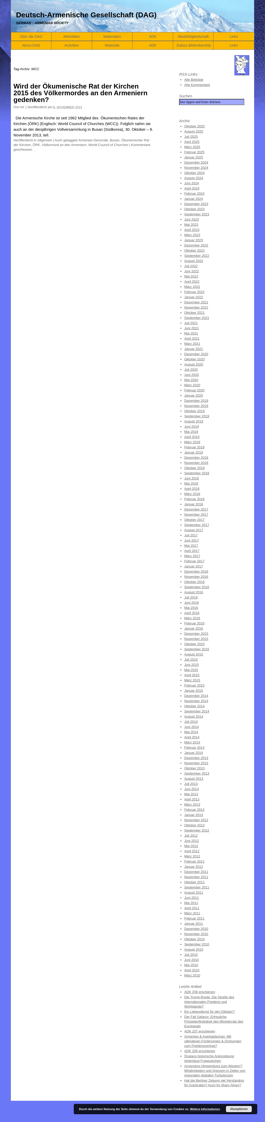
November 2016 (196, 577)
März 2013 (192, 804)
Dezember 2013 (196, 758)
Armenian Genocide (93, 140)
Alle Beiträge (193, 80)
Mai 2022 (191, 276)
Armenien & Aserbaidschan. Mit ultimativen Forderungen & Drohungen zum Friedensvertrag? (212, 1041)
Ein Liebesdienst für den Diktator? (209, 1012)
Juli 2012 (191, 835)
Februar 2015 (194, 685)
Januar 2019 (193, 452)
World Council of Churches (108, 145)
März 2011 (192, 913)
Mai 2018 (191, 483)
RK (22, 107)
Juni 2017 (191, 540)
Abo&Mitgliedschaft (193, 36)
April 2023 (192, 230)
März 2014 (192, 742)
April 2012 (192, 851)
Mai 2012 (191, 846)
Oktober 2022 (194, 250)
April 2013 (192, 799)
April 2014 (192, 737)
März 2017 (192, 556)
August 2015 (193, 654)
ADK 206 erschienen (199, 1051)
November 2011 (196, 877)
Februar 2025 (194, 152)
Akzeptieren (239, 1109)
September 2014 (196, 711)
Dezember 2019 (196, 401)
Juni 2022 (191, 271)
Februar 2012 (194, 861)
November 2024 (196, 168)
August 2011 (193, 892)
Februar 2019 (194, 447)
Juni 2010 (191, 960)
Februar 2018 (194, 499)
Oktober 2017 (194, 520)
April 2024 (192, 188)
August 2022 (193, 261)
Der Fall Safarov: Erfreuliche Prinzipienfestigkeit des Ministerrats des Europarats (213, 1021)
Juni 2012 (191, 841)
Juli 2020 (191, 369)
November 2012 (196, 820)
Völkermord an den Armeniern (64, 145)
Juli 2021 (191, 323)
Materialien (112, 36)
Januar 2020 (193, 395)
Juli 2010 (191, 955)
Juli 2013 (191, 784)
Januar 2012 (193, 867)
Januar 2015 (193, 691)
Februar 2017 (194, 561)
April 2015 (192, 675)
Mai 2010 (191, 965)
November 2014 (196, 701)
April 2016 (192, 613)
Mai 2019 (191, 432)
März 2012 (192, 856)
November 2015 (196, 639)
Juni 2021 (191, 328)
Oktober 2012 (194, 825)
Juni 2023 (191, 219)
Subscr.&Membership (193, 45)
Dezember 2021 (196, 302)
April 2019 (192, 437)
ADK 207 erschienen (199, 1031)
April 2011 (192, 908)
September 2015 (196, 649)
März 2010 (192, 975)
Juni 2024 (191, 183)
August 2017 (193, 530)
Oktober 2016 (194, 582)
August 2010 (193, 949)
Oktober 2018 (194, 468)
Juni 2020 (191, 375)
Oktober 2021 (194, 313)
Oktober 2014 (194, 706)
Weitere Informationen (205, 1109)
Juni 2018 (191, 478)
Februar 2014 (194, 747)
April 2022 (192, 281)
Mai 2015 (191, 670)
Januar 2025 (193, 157)
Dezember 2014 (196, 696)
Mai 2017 (191, 546)
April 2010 (192, 970)
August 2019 (193, 421)
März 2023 (192, 235)
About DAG (31, 45)
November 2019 (196, 406)
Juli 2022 (191, 266)
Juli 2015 (191, 659)
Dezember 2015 (196, 634)
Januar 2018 (193, 504)
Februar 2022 (194, 292)
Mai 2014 (191, 732)
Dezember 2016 (196, 571)
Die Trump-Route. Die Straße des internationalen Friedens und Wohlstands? (209, 1001)
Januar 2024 (193, 199)
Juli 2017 (191, 535)
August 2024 (193, 178)
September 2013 (196, 773)
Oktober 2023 (194, 209)
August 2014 (193, 716)
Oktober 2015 (194, 644)
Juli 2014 (191, 722)
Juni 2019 (191, 426)
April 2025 (192, 142)
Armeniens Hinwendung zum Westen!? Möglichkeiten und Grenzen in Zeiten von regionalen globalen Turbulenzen (214, 1070)
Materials (112, 45)
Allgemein (44, 140)
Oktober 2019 (194, 411)
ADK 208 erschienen (199, 992)
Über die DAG (31, 36)
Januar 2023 (193, 240)
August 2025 (193, 131)
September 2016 (196, 587)
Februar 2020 (194, 390)
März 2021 (192, 344)
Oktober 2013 (194, 768)
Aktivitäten (71, 36)
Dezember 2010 (196, 929)
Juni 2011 (191, 898)
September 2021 (196, 318)
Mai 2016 (191, 608)
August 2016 (193, 592)
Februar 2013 (194, 810)
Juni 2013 (191, 789)
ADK (153, 36)
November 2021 (196, 307)
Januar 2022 (193, 297)
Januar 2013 (193, 815)
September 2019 (196, 416)
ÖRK (36, 145)
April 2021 (192, 338)
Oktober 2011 (194, 882)
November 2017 (196, 514)
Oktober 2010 (194, 939)
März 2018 (192, 494)
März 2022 (192, 287)
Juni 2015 (191, 665)
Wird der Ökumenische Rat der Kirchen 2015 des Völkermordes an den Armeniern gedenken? (80, 93)
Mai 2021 (191, 333)
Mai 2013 (191, 794)
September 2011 (196, 887)
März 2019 (192, 442)
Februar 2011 (194, 918)
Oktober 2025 (194, 126)
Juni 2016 (191, 602)
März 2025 (192, 147)
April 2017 (192, 551)
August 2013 (193, 779)
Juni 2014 (191, 727)
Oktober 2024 (194, 173)
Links (234, 36)
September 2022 (196, 256)
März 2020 (192, 385)
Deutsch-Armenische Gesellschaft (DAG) (86, 15)
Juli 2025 (191, 137)
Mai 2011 (191, 903)
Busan (115, 140)
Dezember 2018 (196, 458)
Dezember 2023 (196, 204)
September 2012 (196, 830)
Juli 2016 (191, 597)
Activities (71, 45)
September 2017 (196, 525)
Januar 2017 (193, 566)
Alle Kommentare (197, 85)
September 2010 (196, 944)
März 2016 (192, 618)
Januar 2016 (193, 628)
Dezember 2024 (196, 162)
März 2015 (192, 680)
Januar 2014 (193, 753)
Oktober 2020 (194, 359)
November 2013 (196, 763)
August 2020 (193, 364)
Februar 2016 (194, 623)
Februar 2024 (194, 193)
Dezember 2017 (196, 509)
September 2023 (196, 214)
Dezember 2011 (196, 872)
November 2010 (196, 934)
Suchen (185, 96)
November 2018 (196, 463)
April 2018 (192, 489)
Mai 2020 (191, 380)
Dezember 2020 (196, 354)
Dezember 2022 (196, 245)
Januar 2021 (193, 349)
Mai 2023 (191, 225)
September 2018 (196, 473)
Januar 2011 (193, 924)
